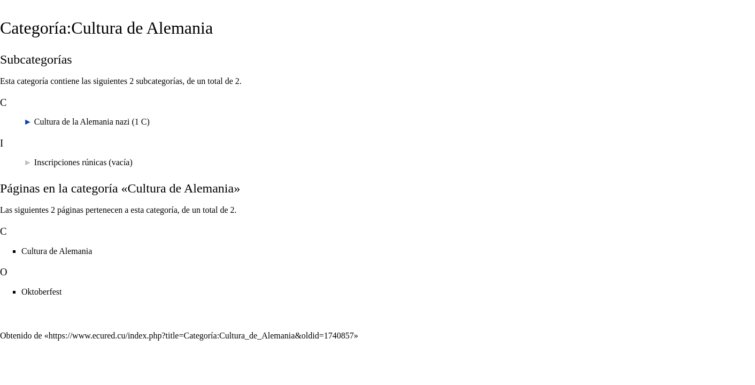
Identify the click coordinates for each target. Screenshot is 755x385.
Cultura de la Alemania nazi (82, 121)
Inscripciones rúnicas (70, 162)
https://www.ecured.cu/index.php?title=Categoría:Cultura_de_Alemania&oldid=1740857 (201, 335)
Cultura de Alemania (56, 251)
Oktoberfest (41, 291)
